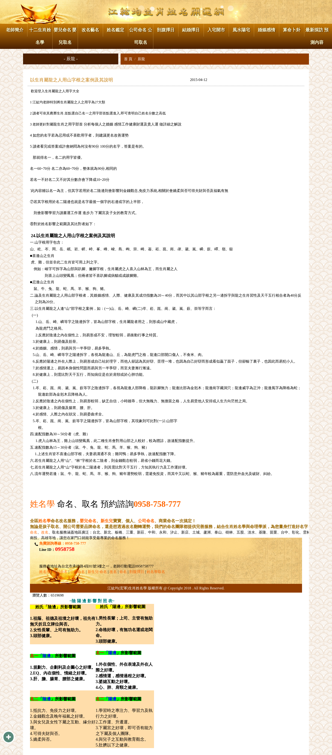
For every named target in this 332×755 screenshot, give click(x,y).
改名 (44, 532)
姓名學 (42, 504)
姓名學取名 (156, 572)
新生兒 (107, 521)
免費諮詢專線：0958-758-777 (62, 543)
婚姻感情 (266, 29)
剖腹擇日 (166, 29)
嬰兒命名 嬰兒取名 (65, 36)
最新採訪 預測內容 (317, 36)
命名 (33, 532)
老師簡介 (15, 29)
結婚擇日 (191, 29)
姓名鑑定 (115, 29)
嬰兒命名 (88, 521)
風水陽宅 (241, 29)
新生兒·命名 (97, 572)
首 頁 (128, 59)
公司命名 (146, 521)
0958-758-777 (157, 504)
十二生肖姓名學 (40, 36)
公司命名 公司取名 (140, 36)
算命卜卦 (291, 29)
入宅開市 (216, 29)
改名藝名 (90, 29)
